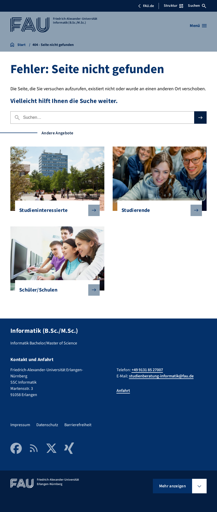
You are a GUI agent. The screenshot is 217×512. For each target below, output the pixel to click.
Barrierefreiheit (77, 425)
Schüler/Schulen (55, 290)
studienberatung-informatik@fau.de (161, 376)
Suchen (197, 5)
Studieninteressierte (55, 210)
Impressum (20, 425)
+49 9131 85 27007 (147, 370)
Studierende (157, 210)
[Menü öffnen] (198, 25)
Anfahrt (123, 390)
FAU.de (146, 6)
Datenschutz (47, 425)
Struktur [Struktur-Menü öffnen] (173, 5)
